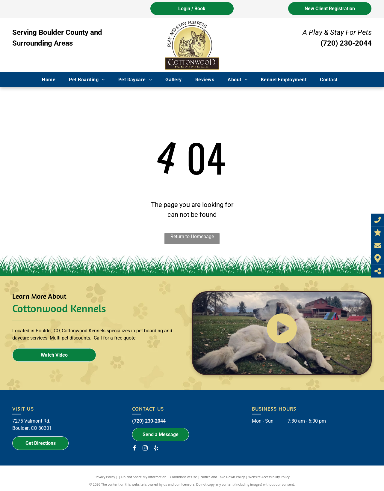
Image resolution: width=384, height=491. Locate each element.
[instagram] (145, 449)
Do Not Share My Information (144, 477)
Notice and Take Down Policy (223, 477)
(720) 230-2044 (346, 43)
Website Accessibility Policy (269, 477)
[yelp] (156, 449)
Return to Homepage (192, 236)
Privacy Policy (104, 477)
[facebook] (134, 449)
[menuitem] (50, 80)
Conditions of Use (183, 477)
